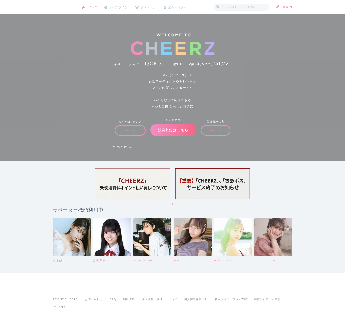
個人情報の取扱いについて (159, 299)
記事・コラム (177, 7)
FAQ (113, 299)
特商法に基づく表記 (267, 299)
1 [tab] (173, 204)
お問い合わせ (93, 299)
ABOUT (130, 130)
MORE (132, 148)
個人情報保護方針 (196, 299)
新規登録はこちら (173, 130)
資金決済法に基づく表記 (231, 299)
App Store (64, 288)
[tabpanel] (132, 183)
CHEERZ (64, 7)
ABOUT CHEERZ (65, 299)
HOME (91, 7)
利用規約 (129, 299)
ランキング (149, 7)
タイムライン (118, 7)
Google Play (89, 288)
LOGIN (286, 7)
